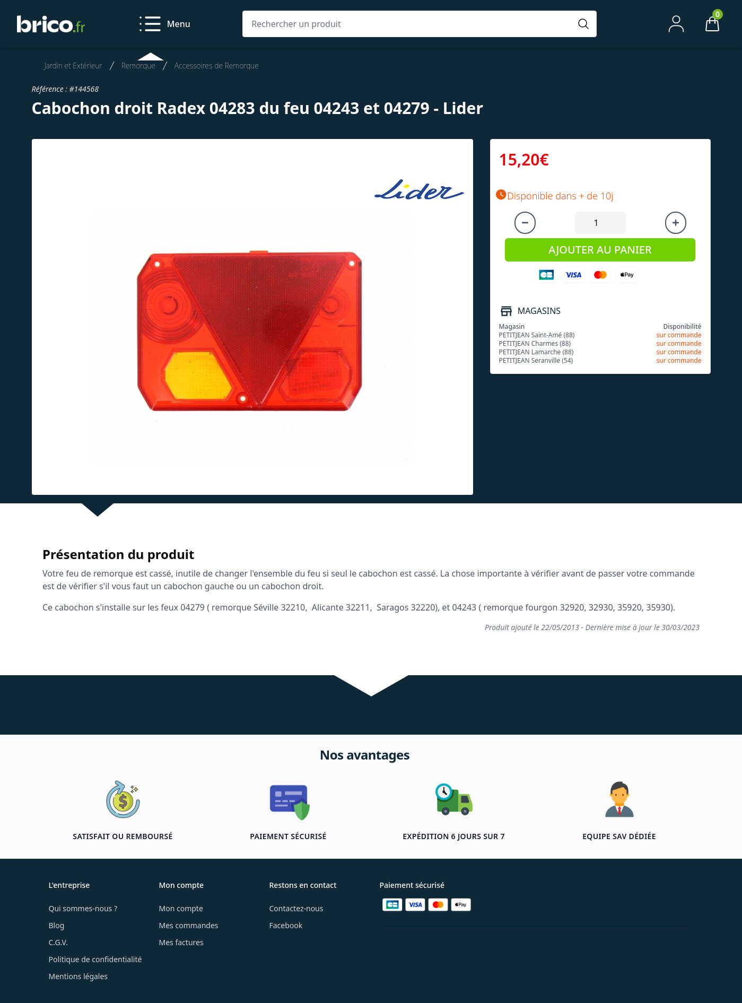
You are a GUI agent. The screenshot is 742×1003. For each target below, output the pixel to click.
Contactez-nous (296, 908)
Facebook (286, 925)
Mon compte (181, 908)
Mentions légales (78, 976)
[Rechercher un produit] (409, 23)
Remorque (138, 65)
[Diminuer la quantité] (525, 223)
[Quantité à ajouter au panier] (600, 223)
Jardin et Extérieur (73, 65)
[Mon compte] (676, 24)
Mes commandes (189, 925)
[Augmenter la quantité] (675, 223)
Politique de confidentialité (95, 959)
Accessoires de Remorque (216, 65)
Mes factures (181, 942)
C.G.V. (58, 942)
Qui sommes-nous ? (83, 908)
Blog (57, 925)
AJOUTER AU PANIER (599, 249)
